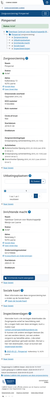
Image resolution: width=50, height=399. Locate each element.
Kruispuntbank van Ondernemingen (17, 257)
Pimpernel (16, 34)
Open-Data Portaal (37, 393)
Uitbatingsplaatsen (21, 40)
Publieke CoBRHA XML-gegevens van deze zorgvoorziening (24, 375)
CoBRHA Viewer (11, 3)
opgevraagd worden (13, 348)
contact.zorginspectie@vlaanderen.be (21, 331)
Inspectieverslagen (21, 48)
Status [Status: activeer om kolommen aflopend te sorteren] (41, 186)
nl (3, 396)
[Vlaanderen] (3, 2)
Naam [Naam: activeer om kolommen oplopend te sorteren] (29, 186)
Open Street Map (10, 89)
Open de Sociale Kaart (16, 302)
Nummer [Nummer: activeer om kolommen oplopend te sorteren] (14, 186)
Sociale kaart (18, 45)
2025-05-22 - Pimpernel (16, 353)
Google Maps (9, 86)
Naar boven (7, 168)
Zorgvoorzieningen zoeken (14, 8)
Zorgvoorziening (20, 37)
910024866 (17, 191)
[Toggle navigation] (45, 13)
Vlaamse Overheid (22, 393)
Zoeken (35, 181)
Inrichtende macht (21, 43)
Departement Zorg (8, 393)
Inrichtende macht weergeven (19, 279)
